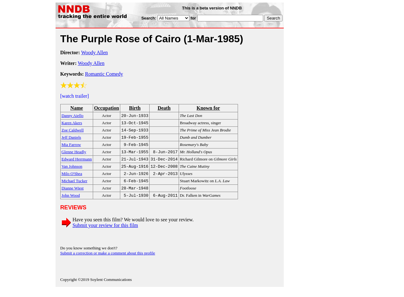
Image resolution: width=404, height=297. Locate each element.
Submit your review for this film (105, 233)
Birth (134, 108)
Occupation (106, 108)
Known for (208, 108)
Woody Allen (94, 52)
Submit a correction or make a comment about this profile (107, 260)
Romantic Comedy (104, 74)
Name (76, 108)
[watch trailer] (74, 96)
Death (163, 108)
